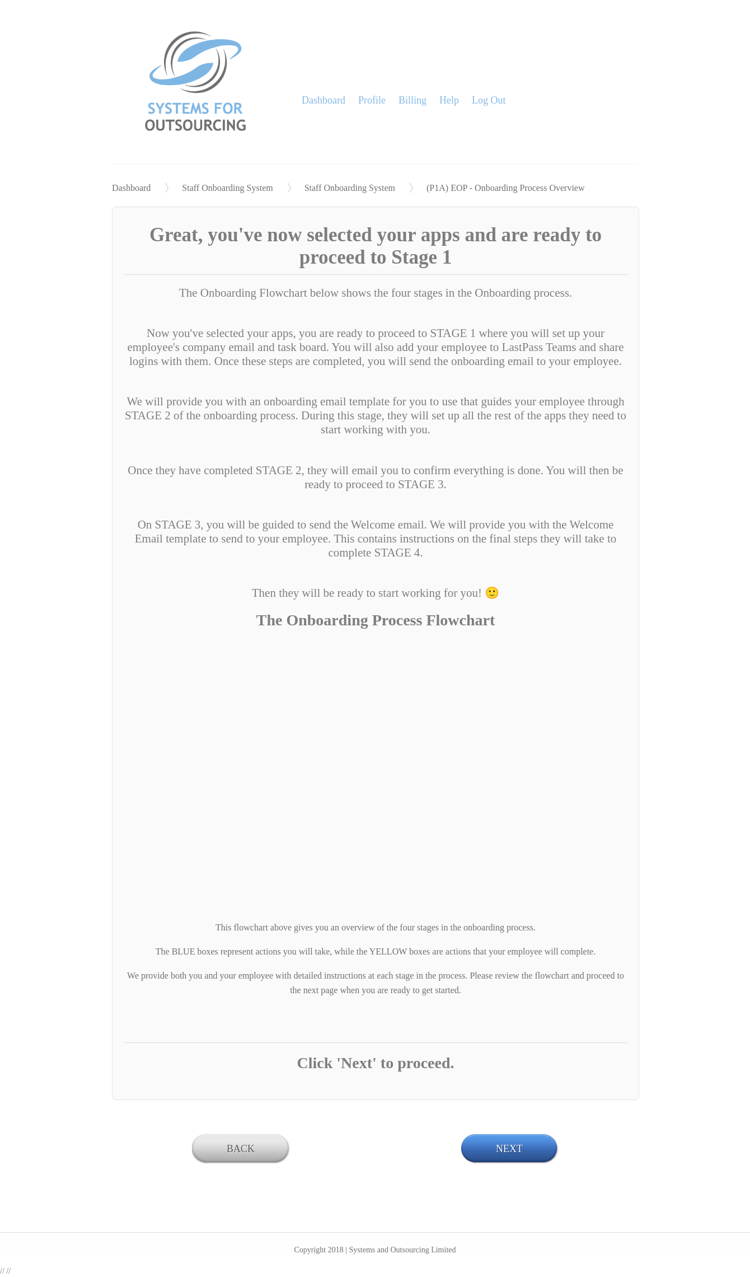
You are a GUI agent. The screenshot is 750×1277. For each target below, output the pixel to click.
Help (449, 100)
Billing (412, 100)
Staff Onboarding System (227, 188)
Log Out (489, 100)
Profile (372, 100)
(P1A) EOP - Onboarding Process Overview (505, 188)
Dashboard (323, 100)
